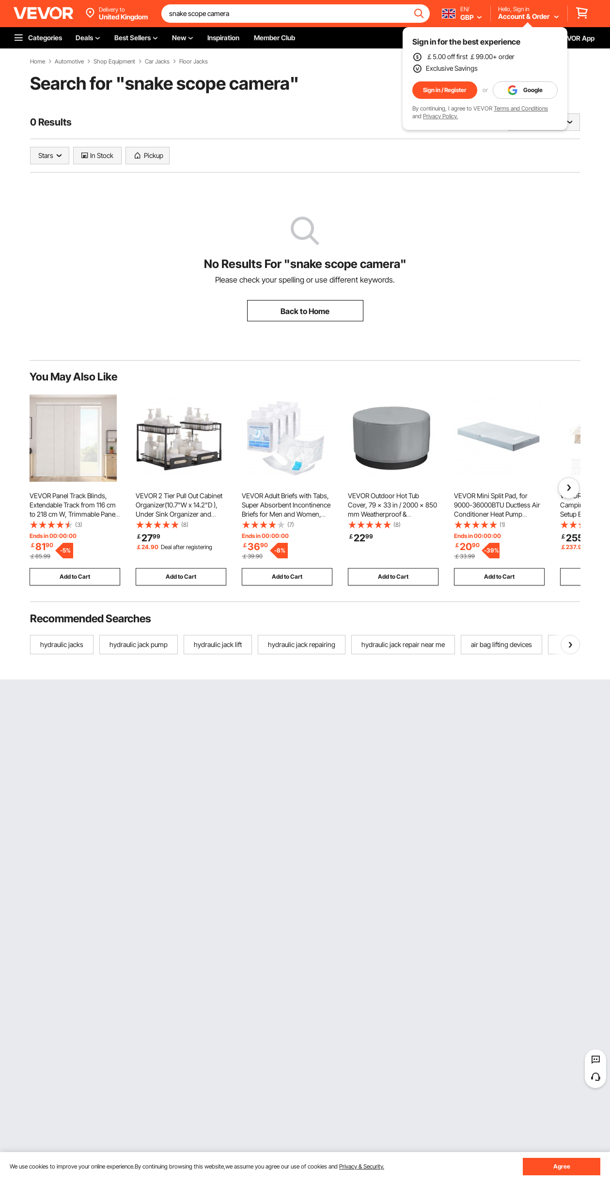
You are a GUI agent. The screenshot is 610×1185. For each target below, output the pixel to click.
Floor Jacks (193, 61)
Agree (561, 1166)
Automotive (69, 61)
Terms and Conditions (521, 108)
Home (37, 61)
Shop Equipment (114, 61)
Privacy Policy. (440, 116)
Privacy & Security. (361, 1166)
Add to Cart (75, 576)
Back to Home (305, 311)
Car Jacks (157, 61)
